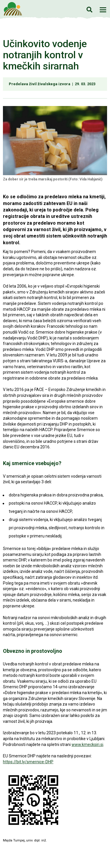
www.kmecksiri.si (87, 744)
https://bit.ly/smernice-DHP (28, 761)
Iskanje (89, 9)
